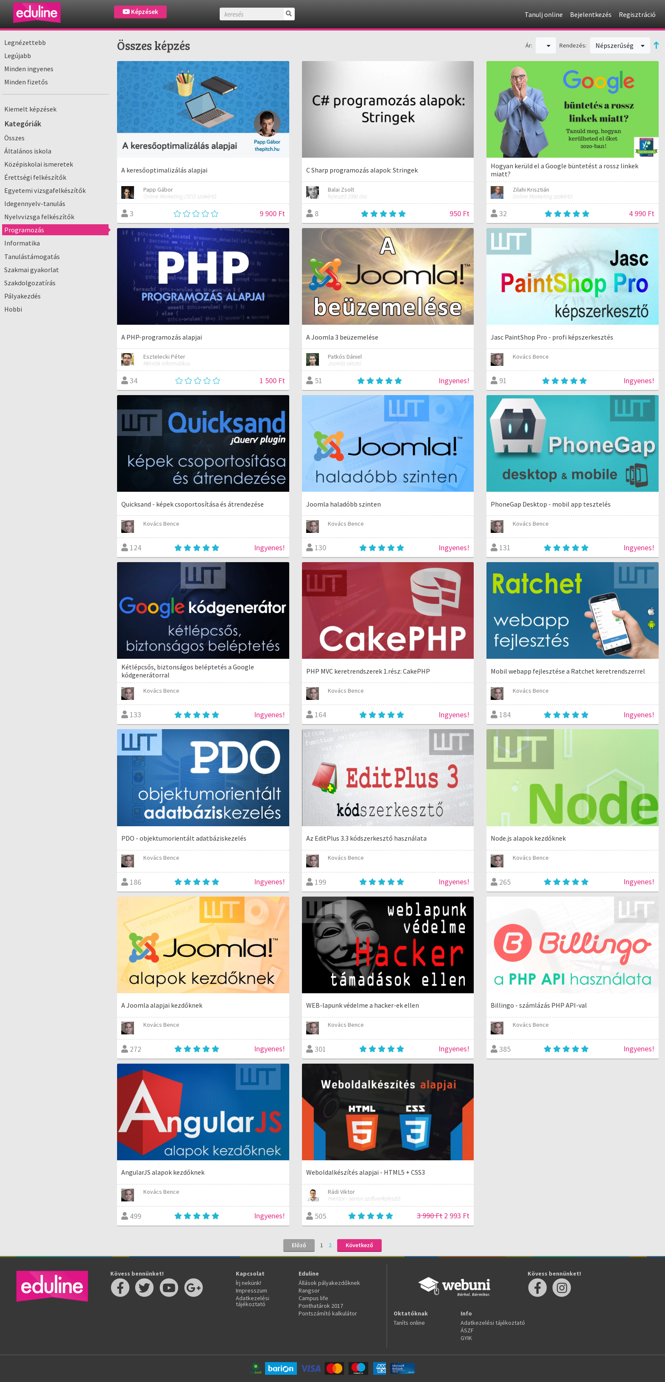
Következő (359, 1245)
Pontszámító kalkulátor (328, 1313)
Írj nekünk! (248, 1283)
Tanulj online (544, 14)
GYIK (466, 1338)
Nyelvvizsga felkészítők (39, 216)
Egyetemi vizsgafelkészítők (45, 190)
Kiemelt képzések (30, 109)
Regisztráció (637, 14)
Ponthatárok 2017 (321, 1306)
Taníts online (409, 1322)
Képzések (140, 12)
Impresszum (251, 1290)
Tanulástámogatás (32, 256)
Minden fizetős (26, 82)
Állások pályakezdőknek (329, 1283)
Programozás (24, 230)
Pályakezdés (22, 296)
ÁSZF (467, 1330)
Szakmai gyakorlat (31, 269)
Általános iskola (27, 151)
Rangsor (309, 1290)
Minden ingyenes (28, 68)
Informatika (22, 243)
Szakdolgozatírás (30, 283)
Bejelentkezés (591, 14)
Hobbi (13, 309)
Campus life (313, 1298)
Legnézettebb (25, 42)
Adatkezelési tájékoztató (252, 1301)
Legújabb (17, 55)
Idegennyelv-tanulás (34, 203)
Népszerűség (620, 45)
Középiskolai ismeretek (38, 164)
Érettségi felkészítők (35, 177)
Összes (14, 138)
